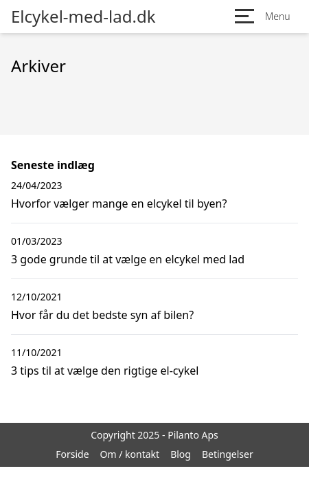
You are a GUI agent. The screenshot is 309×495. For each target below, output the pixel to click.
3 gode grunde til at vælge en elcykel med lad (127, 259)
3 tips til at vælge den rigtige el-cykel (104, 370)
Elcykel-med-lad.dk (83, 17)
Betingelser (227, 454)
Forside (72, 454)
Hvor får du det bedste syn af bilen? (102, 314)
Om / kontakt (130, 454)
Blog (180, 454)
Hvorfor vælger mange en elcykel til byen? (119, 203)
